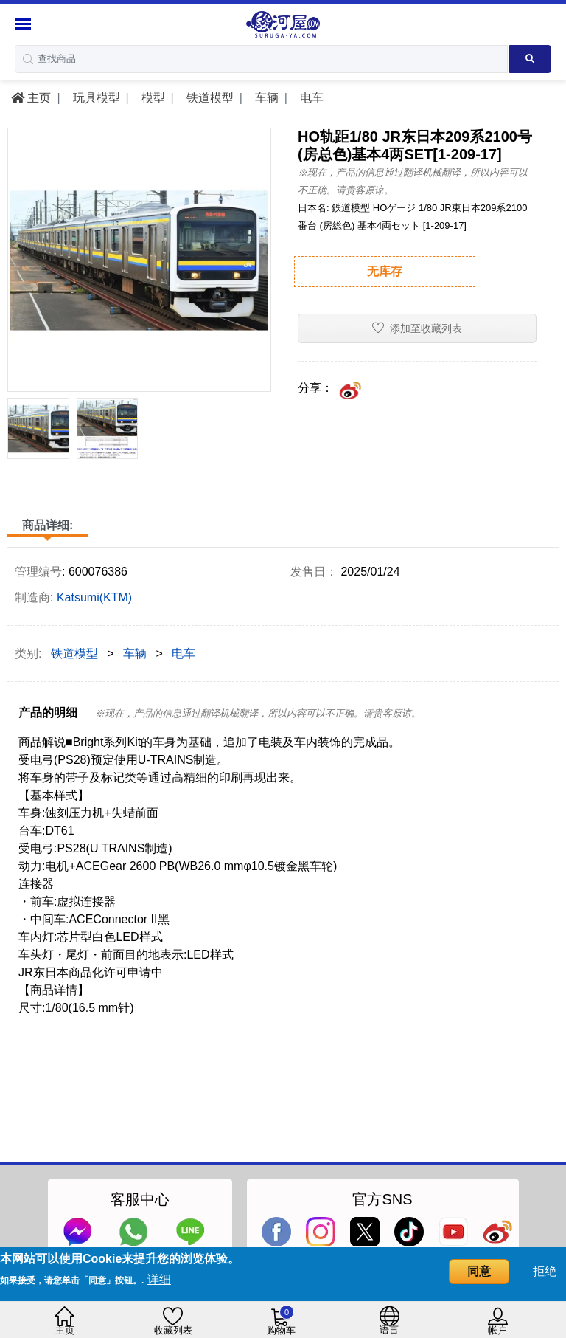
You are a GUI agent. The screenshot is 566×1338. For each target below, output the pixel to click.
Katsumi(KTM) (94, 597)
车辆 (264, 98)
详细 (159, 1279)
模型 (151, 98)
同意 (479, 1271)
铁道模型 (208, 98)
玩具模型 (94, 98)
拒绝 (544, 1271)
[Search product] (530, 59)
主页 (31, 98)
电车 (309, 98)
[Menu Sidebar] (25, 24)
